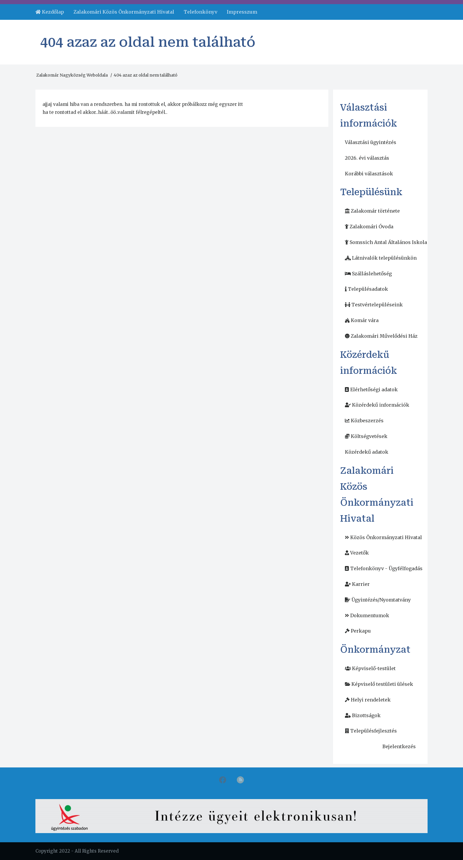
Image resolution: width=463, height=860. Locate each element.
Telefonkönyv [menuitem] (200, 12)
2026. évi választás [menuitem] (367, 158)
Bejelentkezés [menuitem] (399, 746)
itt (240, 104)
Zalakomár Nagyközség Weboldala (72, 75)
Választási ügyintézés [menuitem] (370, 142)
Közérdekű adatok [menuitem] (366, 452)
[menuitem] (50, 12)
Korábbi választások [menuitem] (369, 174)
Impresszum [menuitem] (242, 12)
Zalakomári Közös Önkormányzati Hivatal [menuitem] (124, 12)
